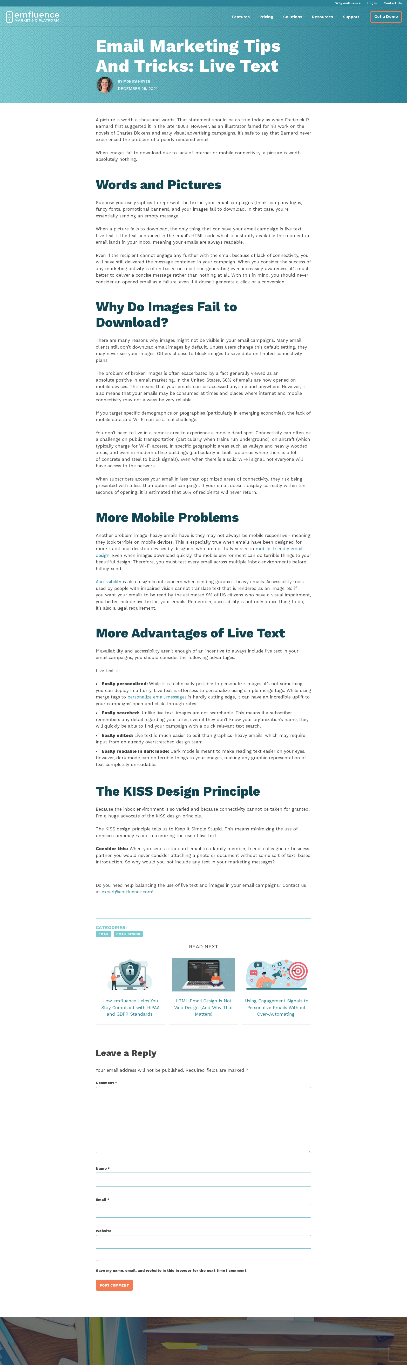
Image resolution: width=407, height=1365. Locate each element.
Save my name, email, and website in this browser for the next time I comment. (174, 1286)
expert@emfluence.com (129, 907)
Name (105, 1184)
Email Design (131, 950)
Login (372, 3)
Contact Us (392, 3)
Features (241, 17)
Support (351, 17)
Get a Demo (386, 16)
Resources (322, 17)
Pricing (266, 17)
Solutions (292, 17)
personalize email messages (172, 712)
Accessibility (111, 597)
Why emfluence (348, 3)
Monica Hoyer (139, 85)
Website (106, 1246)
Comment (109, 1098)
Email (106, 950)
